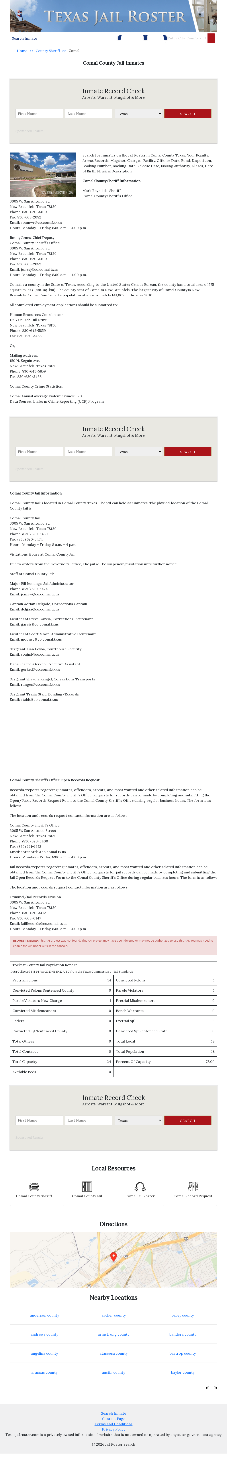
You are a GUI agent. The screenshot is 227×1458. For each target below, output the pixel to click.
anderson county (44, 1319)
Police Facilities (120, 40)
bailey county (183, 1319)
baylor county (182, 1377)
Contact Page (113, 1423)
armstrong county (113, 1338)
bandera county (182, 1338)
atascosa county (113, 1358)
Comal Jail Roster (140, 1200)
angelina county (44, 1358)
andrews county (44, 1338)
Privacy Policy (113, 1433)
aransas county (44, 1377)
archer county (114, 1319)
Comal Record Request (193, 1200)
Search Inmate (113, 1418)
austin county (113, 1377)
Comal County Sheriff (34, 1200)
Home (22, 55)
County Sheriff (48, 55)
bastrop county (183, 1358)
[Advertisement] (113, 746)
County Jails (150, 40)
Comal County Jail (87, 1200)
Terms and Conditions (114, 1428)
